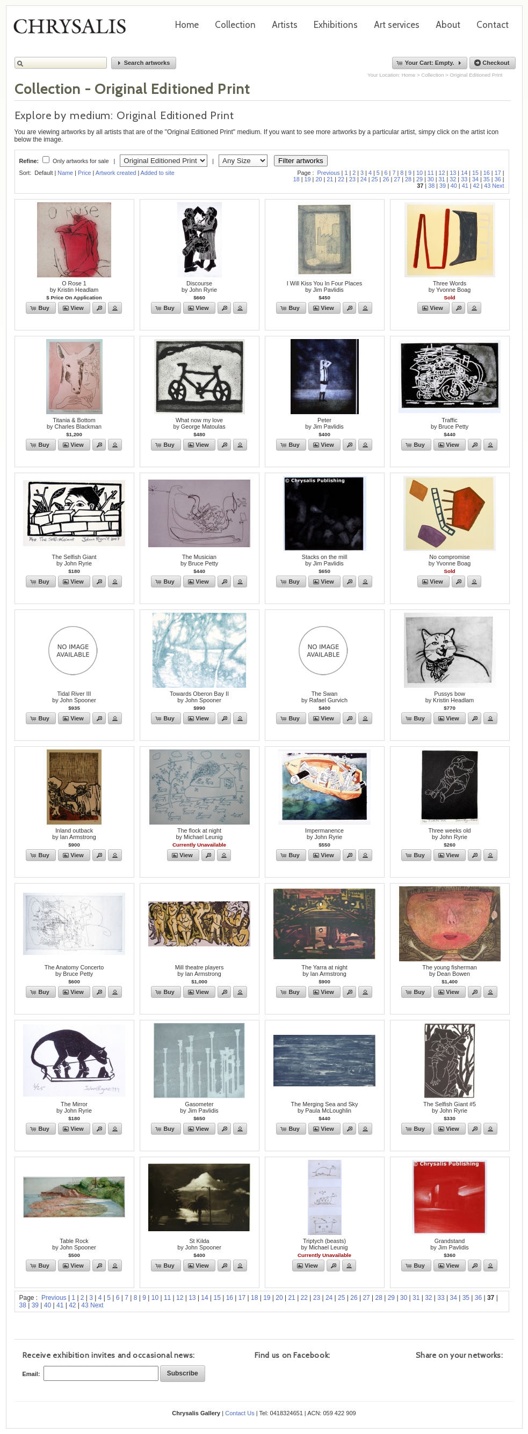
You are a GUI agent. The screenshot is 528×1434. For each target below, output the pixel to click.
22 (341, 179)
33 (464, 179)
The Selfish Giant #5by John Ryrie (449, 1107)
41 (465, 185)
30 (431, 179)
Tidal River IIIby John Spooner (74, 696)
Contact (492, 24)
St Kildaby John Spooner (199, 1244)
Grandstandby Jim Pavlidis (449, 1244)
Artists (285, 24)
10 (419, 173)
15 (475, 173)
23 (352, 179)
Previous (328, 173)
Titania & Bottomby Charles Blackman (74, 423)
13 (453, 173)
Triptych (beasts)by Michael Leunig (324, 1244)
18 (296, 179)
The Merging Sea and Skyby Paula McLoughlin (324, 1107)
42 (476, 185)
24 (363, 179)
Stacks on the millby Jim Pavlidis (325, 560)
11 (431, 173)
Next (498, 185)
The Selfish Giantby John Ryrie (74, 560)
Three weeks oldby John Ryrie (449, 833)
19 (308, 179)
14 (464, 173)
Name (65, 173)
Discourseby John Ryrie (199, 286)
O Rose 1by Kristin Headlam (74, 286)
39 (442, 185)
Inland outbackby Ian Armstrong (74, 833)
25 (375, 179)
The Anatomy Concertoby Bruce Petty (74, 970)
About (448, 24)
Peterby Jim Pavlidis (324, 423)
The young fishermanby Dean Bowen (449, 970)
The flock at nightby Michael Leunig (199, 833)
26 (385, 179)
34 (475, 179)
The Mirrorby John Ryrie (74, 1107)
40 (454, 185)
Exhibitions (336, 24)
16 (486, 173)
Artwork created (116, 173)
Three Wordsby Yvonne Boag (450, 286)
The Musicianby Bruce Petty (199, 560)
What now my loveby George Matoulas (199, 423)
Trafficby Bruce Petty (449, 423)
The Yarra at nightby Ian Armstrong (324, 970)
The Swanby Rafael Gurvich (324, 696)
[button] (144, 63)
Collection (235, 24)
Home (187, 24)
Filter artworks (300, 161)
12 (442, 173)
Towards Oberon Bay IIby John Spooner (199, 696)
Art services (396, 24)
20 (318, 179)
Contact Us (239, 1413)
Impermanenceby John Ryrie (324, 833)
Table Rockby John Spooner (74, 1244)
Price (84, 173)
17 (498, 173)
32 (453, 179)
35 (486, 179)
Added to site (158, 173)
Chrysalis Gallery (73, 30)
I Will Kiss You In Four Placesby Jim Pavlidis (324, 286)
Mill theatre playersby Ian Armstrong (199, 970)
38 (431, 185)
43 (487, 185)
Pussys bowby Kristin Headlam (449, 696)
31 (442, 179)
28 (408, 179)
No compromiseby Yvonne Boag (450, 560)
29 (419, 179)
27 (397, 179)
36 (498, 179)
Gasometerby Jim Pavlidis (199, 1107)
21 (330, 179)
